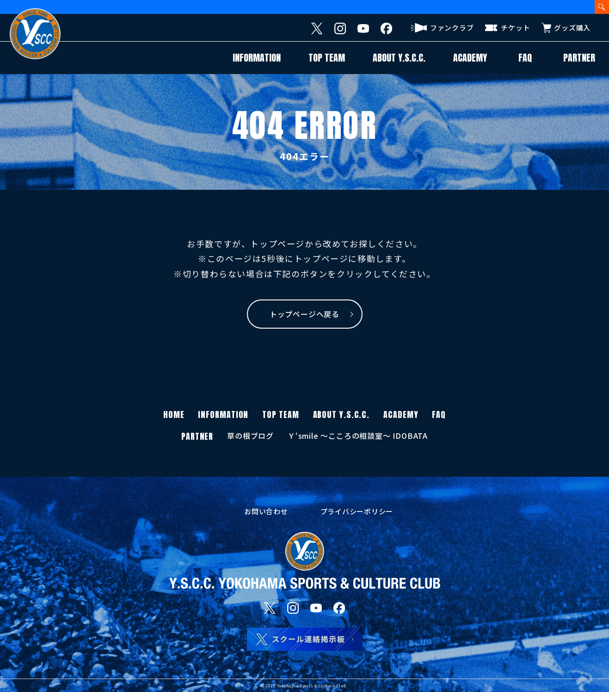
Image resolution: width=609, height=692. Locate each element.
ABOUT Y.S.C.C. (399, 57)
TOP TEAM (326, 57)
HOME (174, 414)
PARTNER (579, 57)
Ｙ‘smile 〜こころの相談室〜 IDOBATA (358, 435)
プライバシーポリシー (357, 511)
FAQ (525, 57)
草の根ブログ (250, 435)
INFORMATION (257, 57)
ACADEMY (470, 57)
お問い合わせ (266, 511)
